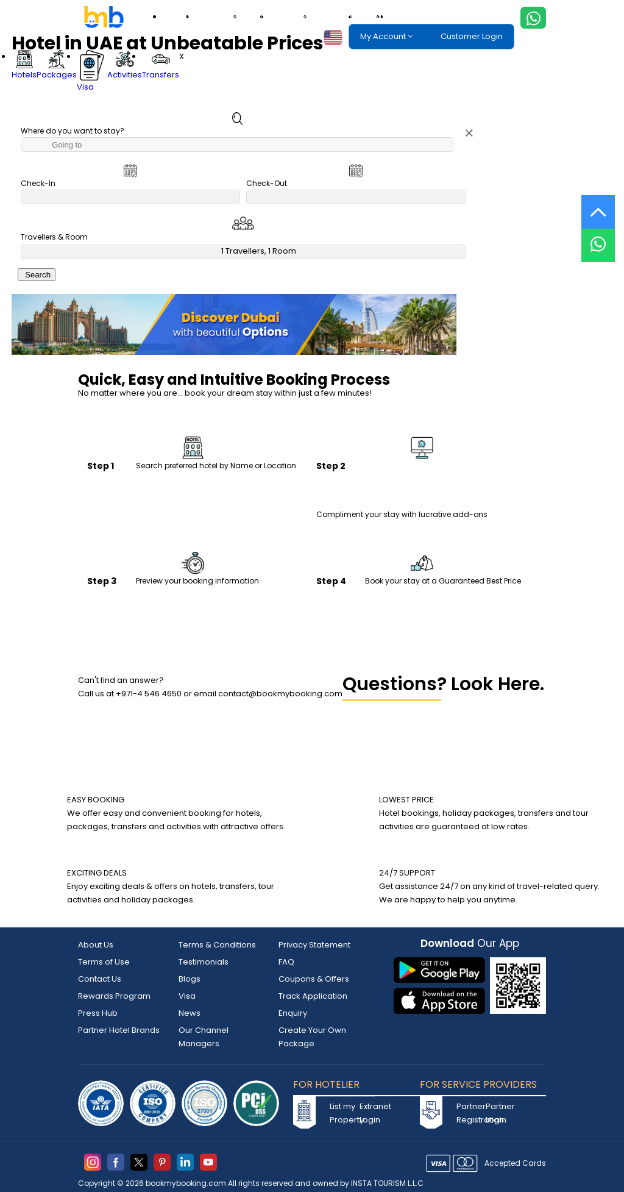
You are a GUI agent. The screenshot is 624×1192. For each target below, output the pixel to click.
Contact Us (99, 979)
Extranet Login (373, 1113)
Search (37, 274)
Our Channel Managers (204, 1036)
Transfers (336, 17)
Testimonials (204, 962)
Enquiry (292, 1013)
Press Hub (98, 1013)
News (189, 1013)
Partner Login (499, 1113)
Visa (257, 17)
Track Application (312, 996)
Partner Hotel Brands (119, 1030)
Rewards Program (114, 996)
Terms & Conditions (217, 945)
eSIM (372, 17)
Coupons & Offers (313, 979)
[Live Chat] (598, 237)
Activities (292, 17)
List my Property (343, 1113)
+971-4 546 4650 (149, 693)
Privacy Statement (314, 945)
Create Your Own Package (312, 1036)
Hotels (180, 17)
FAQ (286, 962)
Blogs (189, 979)
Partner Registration (469, 1113)
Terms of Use (104, 962)
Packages (220, 17)
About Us (95, 945)
